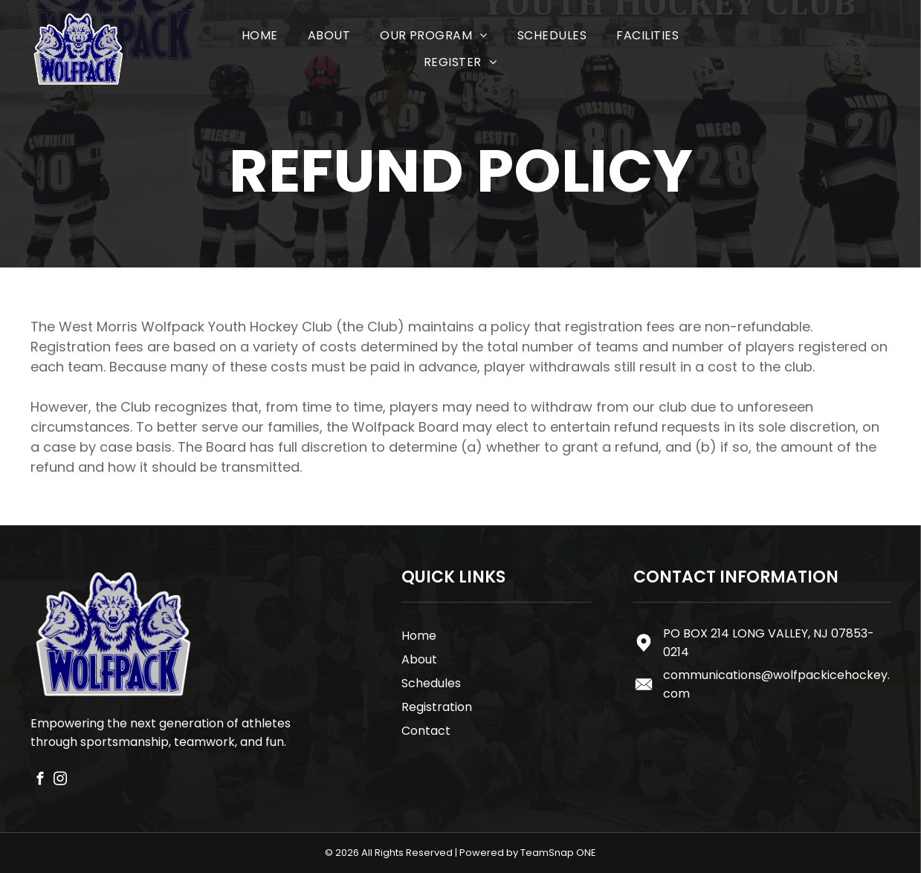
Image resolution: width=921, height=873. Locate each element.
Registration (436, 706)
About (419, 659)
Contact (425, 730)
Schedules (431, 683)
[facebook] (40, 781)
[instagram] (61, 781)
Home (418, 635)
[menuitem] (260, 35)
